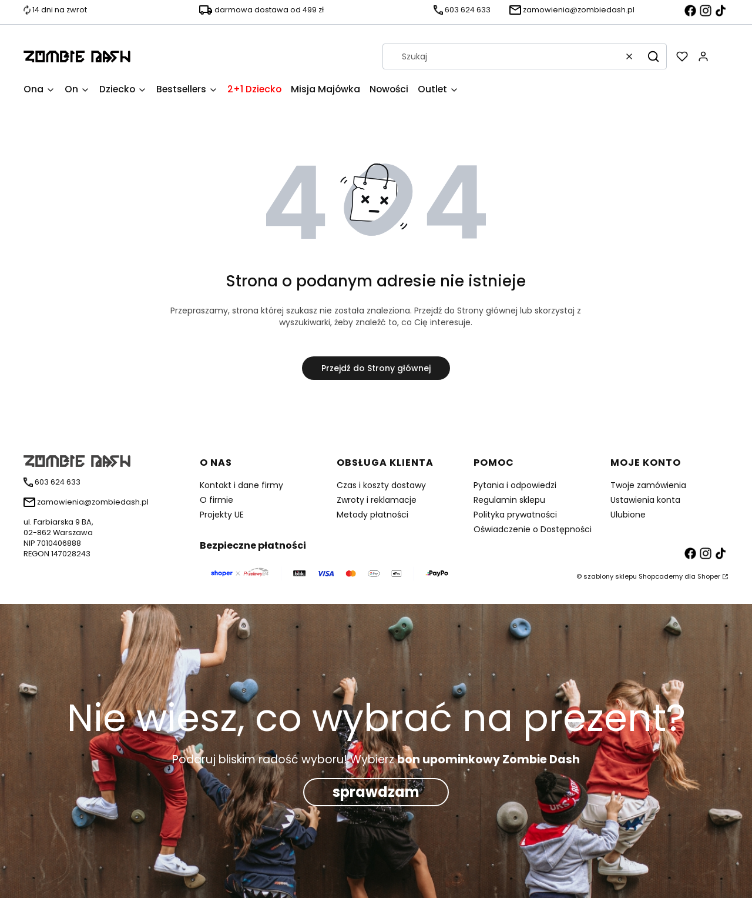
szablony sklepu (610, 576)
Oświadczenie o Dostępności (533, 529)
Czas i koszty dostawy (381, 485)
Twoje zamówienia (648, 485)
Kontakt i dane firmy (241, 485)
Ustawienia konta (645, 500)
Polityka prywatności (515, 514)
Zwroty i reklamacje (377, 500)
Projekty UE (222, 514)
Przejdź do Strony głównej (376, 368)
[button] (653, 56)
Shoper (708, 576)
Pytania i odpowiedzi (515, 485)
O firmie (216, 500)
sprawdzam (376, 792)
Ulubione (628, 514)
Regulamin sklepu (509, 500)
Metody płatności (372, 514)
